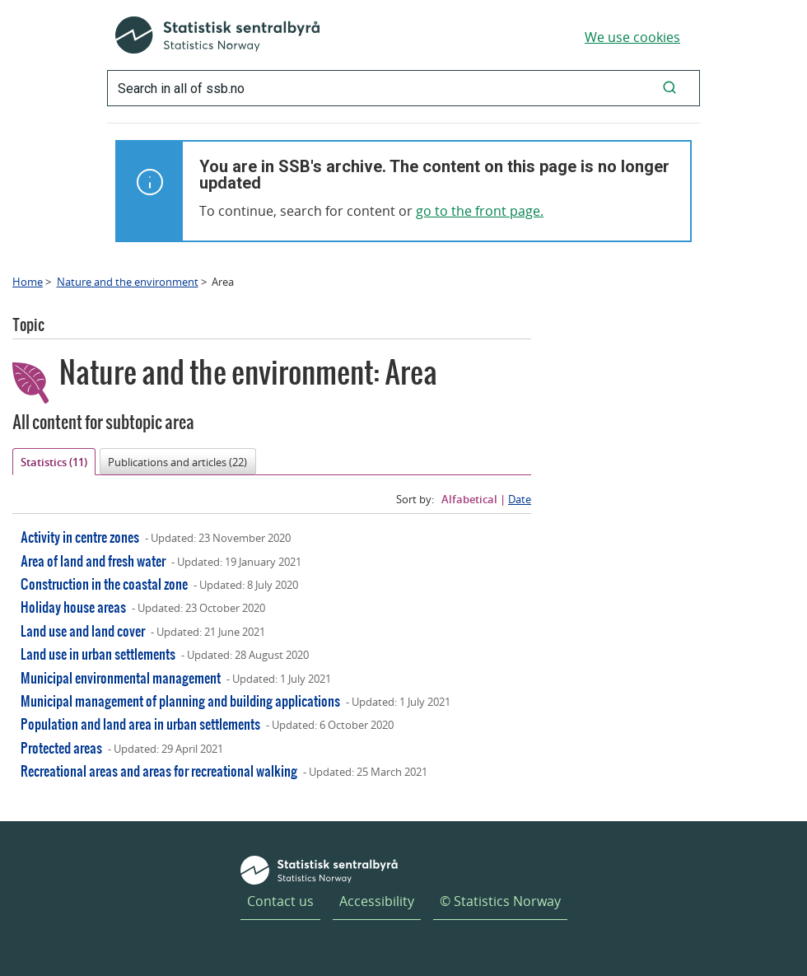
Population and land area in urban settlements (140, 723)
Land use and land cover (83, 630)
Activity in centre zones (80, 536)
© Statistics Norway (500, 901)
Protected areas (61, 747)
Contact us (280, 901)
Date (519, 499)
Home (27, 281)
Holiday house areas (73, 606)
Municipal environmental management (121, 677)
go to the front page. (479, 211)
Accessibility (376, 901)
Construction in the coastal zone (104, 583)
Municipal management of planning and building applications (180, 700)
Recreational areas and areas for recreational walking (159, 770)
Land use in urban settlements (98, 653)
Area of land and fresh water (93, 560)
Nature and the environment (127, 281)
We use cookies (632, 37)
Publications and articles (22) (177, 462)
